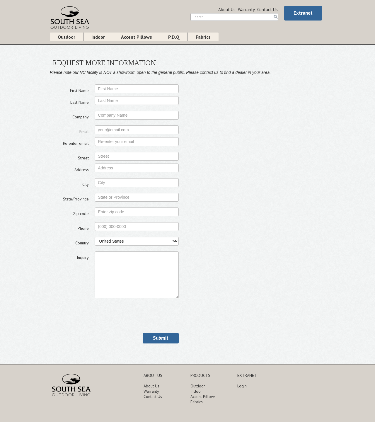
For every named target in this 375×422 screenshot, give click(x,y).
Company (80, 117)
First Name (79, 90)
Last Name (79, 102)
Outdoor (66, 37)
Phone (83, 228)
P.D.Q (174, 37)
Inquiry (83, 257)
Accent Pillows (136, 37)
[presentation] (139, 315)
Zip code (81, 213)
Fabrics (203, 37)
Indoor (98, 37)
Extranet (303, 13)
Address (81, 169)
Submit (160, 338)
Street (83, 158)
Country (82, 243)
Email (84, 131)
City (85, 184)
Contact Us (267, 9)
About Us (227, 9)
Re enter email (76, 143)
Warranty (246, 9)
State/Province (76, 199)
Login (242, 386)
